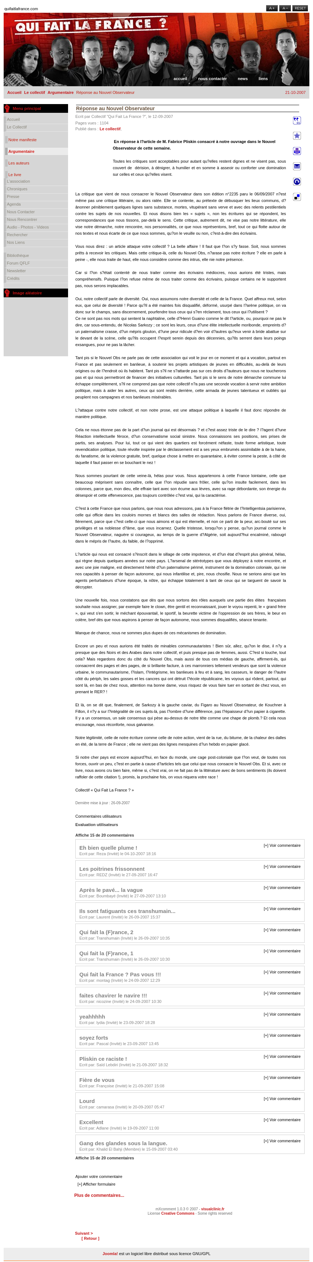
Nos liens (16, 242)
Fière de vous (97, 1080)
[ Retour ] (90, 1238)
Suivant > (84, 1233)
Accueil (180, 78)
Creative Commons (177, 1213)
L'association (18, 181)
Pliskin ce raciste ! (103, 1059)
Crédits (13, 278)
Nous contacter (212, 78)
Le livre (14, 174)
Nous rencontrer (22, 219)
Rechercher (17, 235)
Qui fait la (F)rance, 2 (106, 932)
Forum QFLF (18, 263)
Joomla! (110, 1253)
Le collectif (34, 92)
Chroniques (17, 189)
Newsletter (16, 271)
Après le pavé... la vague (111, 890)
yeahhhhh (92, 1016)
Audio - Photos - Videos (28, 227)
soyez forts (93, 1038)
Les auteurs (18, 163)
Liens (263, 78)
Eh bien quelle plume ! (108, 848)
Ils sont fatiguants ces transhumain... (127, 911)
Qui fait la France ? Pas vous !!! (120, 974)
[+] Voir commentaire (282, 845)
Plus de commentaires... (99, 1195)
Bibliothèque (18, 255)
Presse (13, 196)
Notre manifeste (22, 140)
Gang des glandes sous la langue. (123, 1143)
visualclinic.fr (213, 1209)
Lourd (87, 1101)
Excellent (91, 1122)
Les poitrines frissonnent (111, 869)
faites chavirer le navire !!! (113, 995)
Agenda (14, 204)
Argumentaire (61, 92)
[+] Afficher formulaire (96, 1184)
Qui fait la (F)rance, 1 (106, 953)
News (243, 78)
